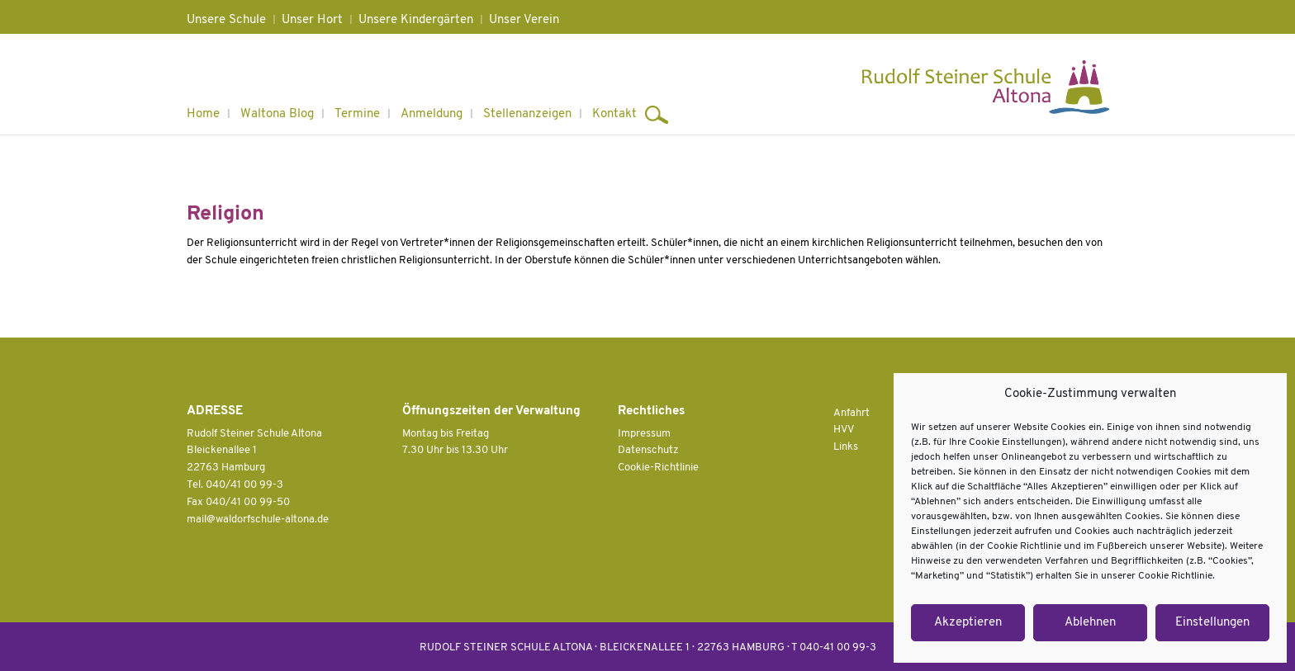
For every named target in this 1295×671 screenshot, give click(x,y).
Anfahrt (851, 413)
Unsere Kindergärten (415, 20)
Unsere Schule (226, 20)
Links (845, 447)
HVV (843, 429)
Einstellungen (1212, 623)
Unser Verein (524, 20)
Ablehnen (1090, 623)
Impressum (644, 433)
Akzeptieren (968, 623)
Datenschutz (648, 450)
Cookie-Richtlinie (658, 467)
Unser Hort (312, 20)
